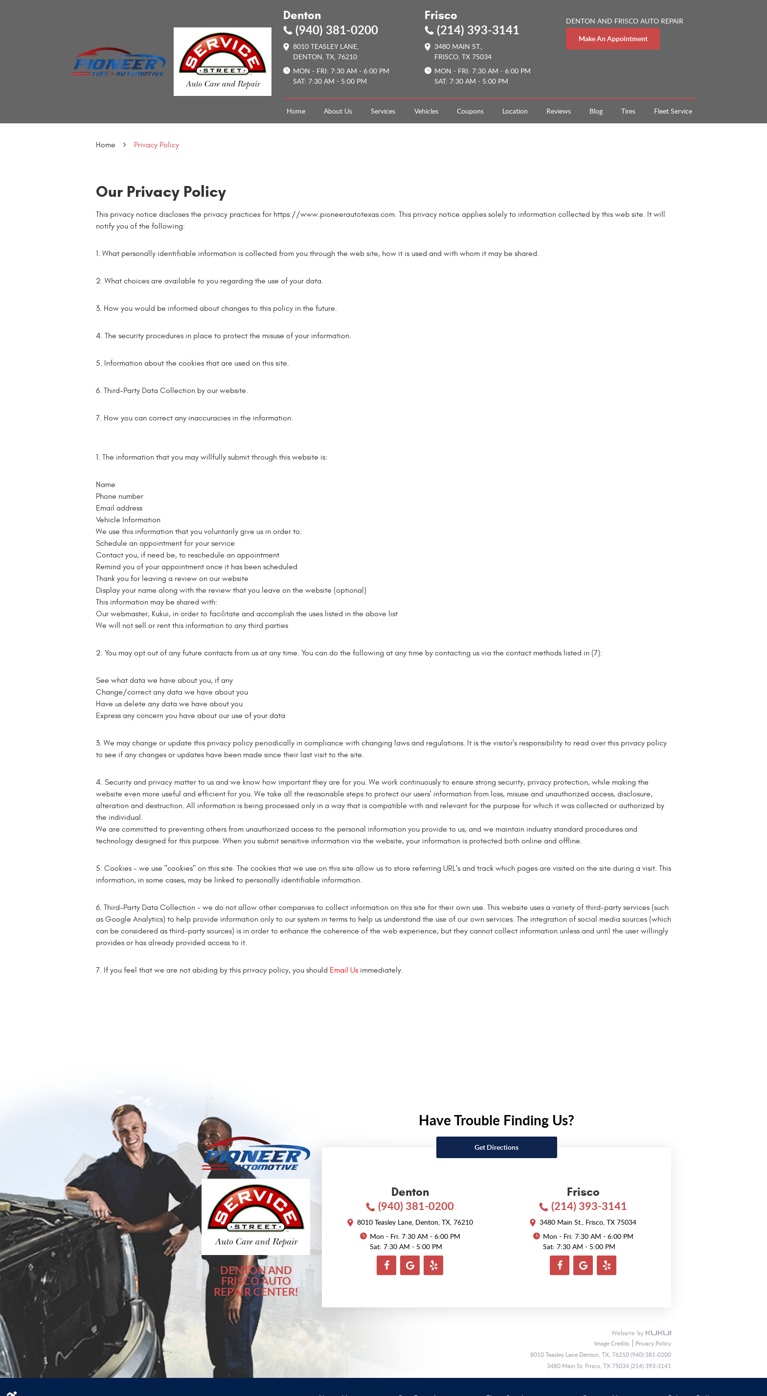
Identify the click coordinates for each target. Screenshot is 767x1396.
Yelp (433, 1265)
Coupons (470, 111)
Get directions (496, 1147)
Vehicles (426, 111)
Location (515, 111)
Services (383, 111)
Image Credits (612, 1343)
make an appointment (613, 38)
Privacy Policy (156, 144)
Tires (628, 111)
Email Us (344, 970)
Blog (596, 111)
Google (410, 1265)
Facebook (386, 1265)
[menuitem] (296, 111)
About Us (338, 111)
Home (296, 111)
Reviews (558, 111)
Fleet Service (673, 111)
